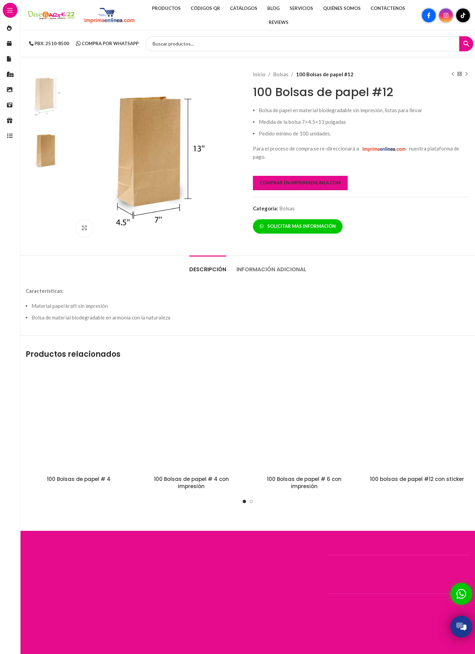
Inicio (259, 74)
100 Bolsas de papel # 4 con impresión (191, 482)
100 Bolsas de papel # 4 (79, 479)
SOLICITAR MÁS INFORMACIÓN (298, 226)
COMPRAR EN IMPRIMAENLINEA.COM (300, 182)
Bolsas (280, 74)
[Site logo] (51, 15)
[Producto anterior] (452, 74)
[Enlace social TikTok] (463, 15)
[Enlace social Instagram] (446, 15)
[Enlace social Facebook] (429, 15)
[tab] (207, 266)
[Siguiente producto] (466, 74)
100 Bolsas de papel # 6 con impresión (304, 482)
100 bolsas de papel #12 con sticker (417, 479)
